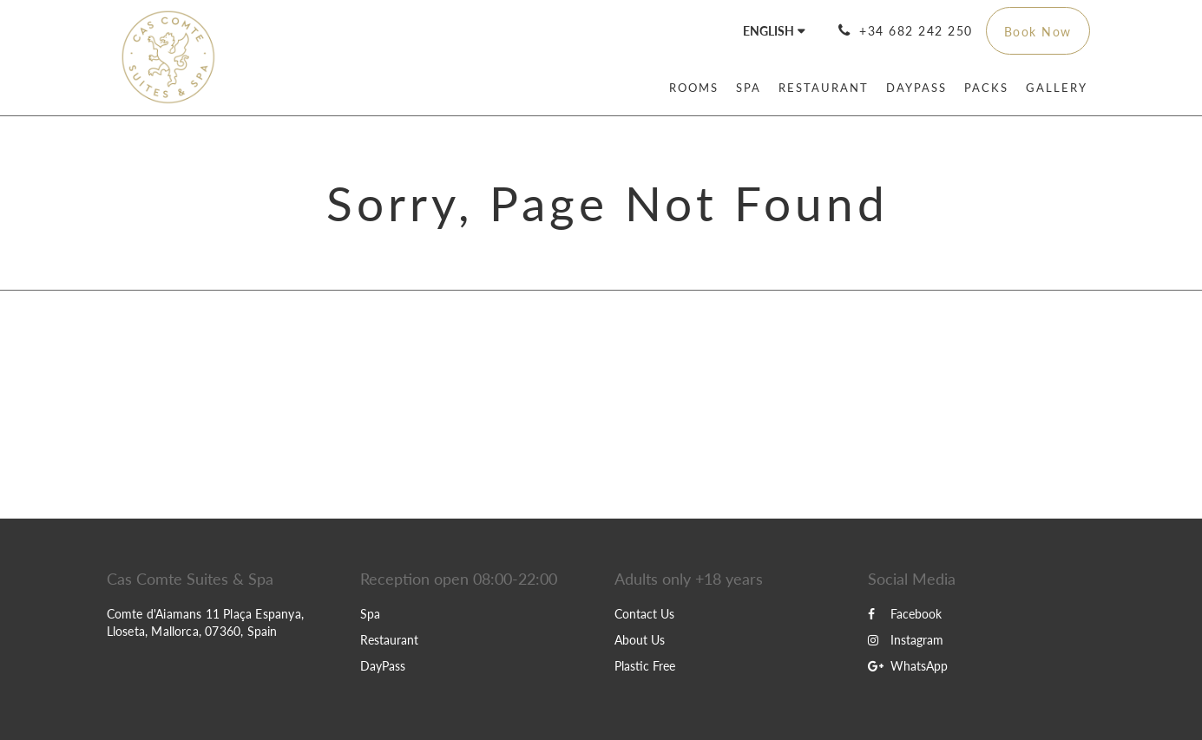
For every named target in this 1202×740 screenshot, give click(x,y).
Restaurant (389, 639)
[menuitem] (693, 87)
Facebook (905, 613)
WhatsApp (908, 665)
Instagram (905, 639)
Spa (370, 613)
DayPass (382, 665)
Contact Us (644, 613)
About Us (639, 639)
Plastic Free (644, 665)
